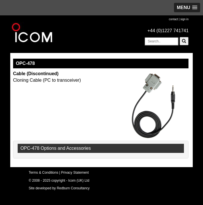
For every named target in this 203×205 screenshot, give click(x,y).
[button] (187, 7)
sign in (184, 19)
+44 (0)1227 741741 (168, 30)
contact (173, 19)
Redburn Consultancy (73, 188)
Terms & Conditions (43, 173)
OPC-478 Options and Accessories (55, 148)
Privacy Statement (75, 173)
